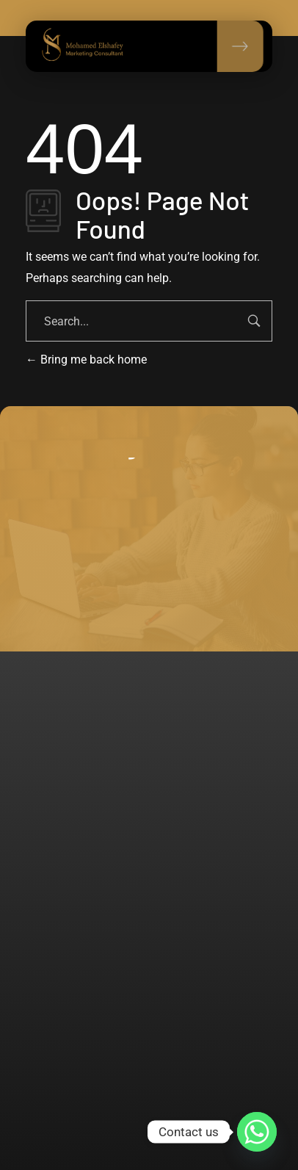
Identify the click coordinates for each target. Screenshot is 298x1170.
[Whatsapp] (257, 1132)
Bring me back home (86, 359)
